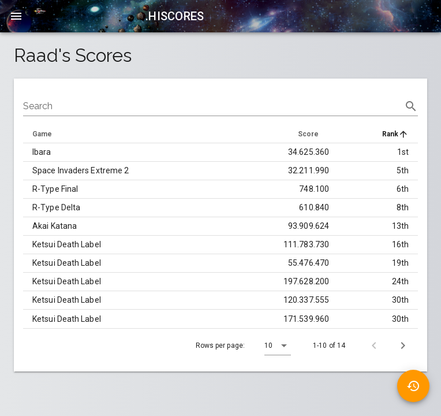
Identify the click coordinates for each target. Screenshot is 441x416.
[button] (277, 345)
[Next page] (403, 345)
